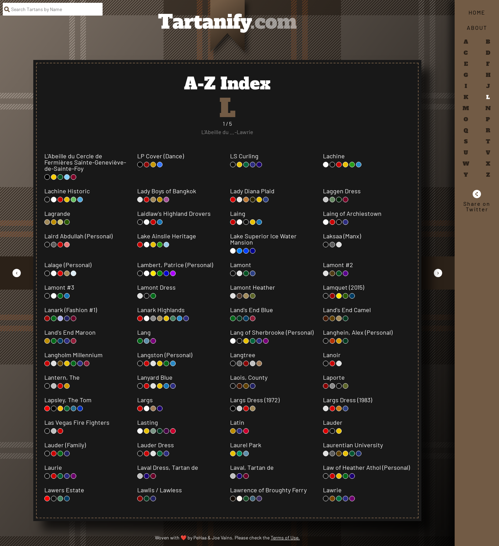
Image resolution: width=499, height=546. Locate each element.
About (477, 27)
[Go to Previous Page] (16, 273)
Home (477, 12)
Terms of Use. (285, 537)
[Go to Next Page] (438, 273)
